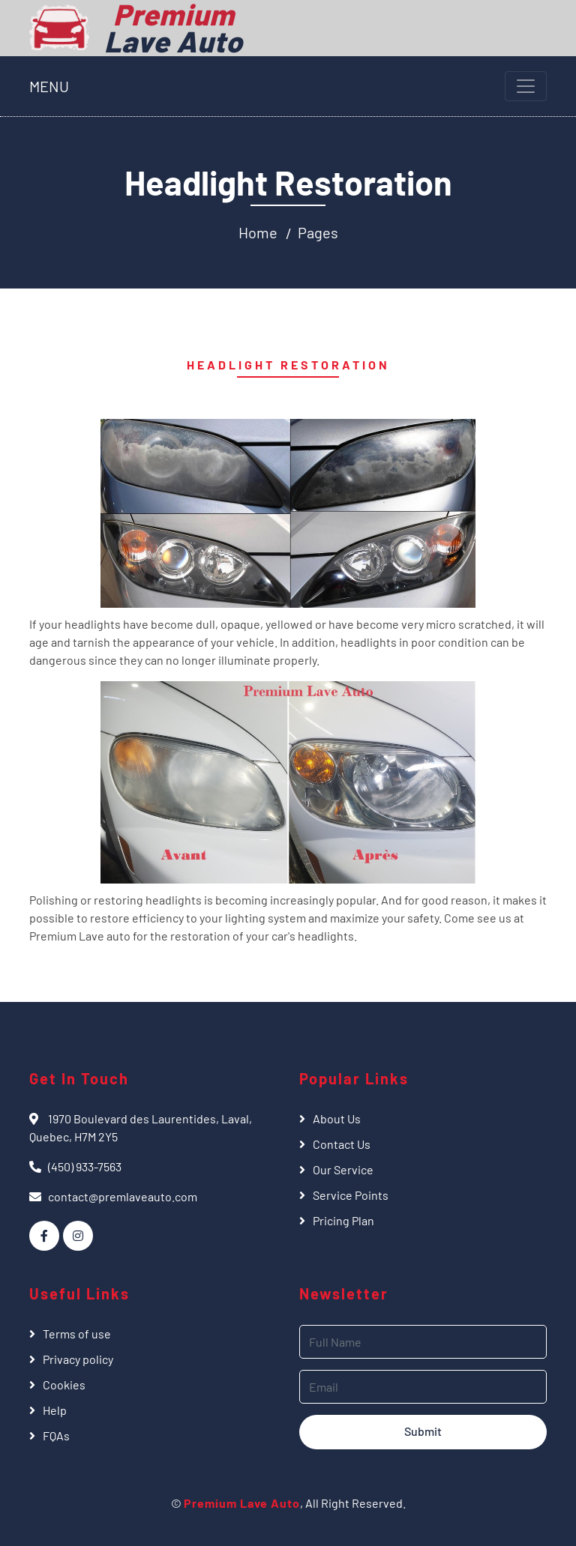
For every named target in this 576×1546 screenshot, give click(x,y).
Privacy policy (78, 1359)
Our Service (343, 1169)
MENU (49, 86)
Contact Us (341, 1144)
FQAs (56, 1435)
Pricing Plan (343, 1220)
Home (258, 232)
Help (55, 1410)
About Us (337, 1118)
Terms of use (77, 1333)
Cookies (64, 1384)
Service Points (350, 1195)
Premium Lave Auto (242, 1503)
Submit (423, 1431)
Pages (318, 232)
